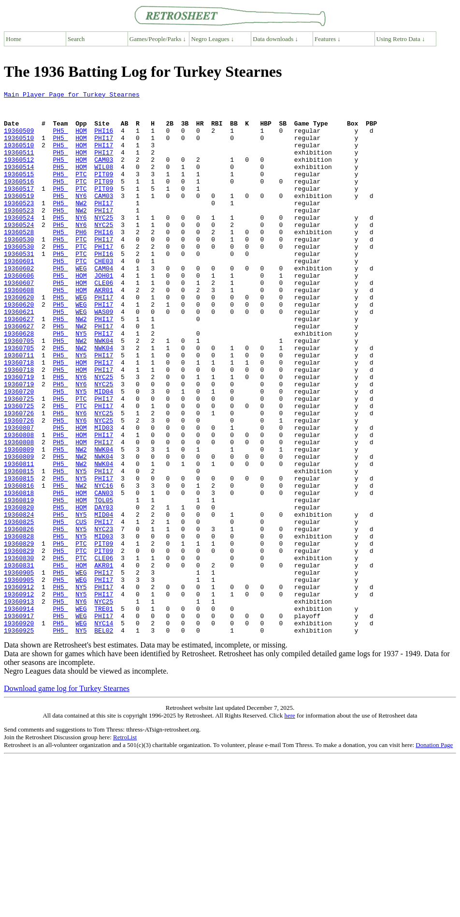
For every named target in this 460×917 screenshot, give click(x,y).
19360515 (19, 191)
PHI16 (103, 139)
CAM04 (103, 304)
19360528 (19, 260)
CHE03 (103, 295)
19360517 (19, 208)
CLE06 (103, 321)
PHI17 (103, 147)
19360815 (19, 547)
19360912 (19, 686)
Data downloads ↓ (275, 38)
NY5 (80, 382)
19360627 (19, 365)
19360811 (19, 539)
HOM (80, 139)
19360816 (19, 565)
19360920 (19, 730)
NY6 (80, 217)
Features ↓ (328, 38)
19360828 (19, 625)
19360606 (19, 313)
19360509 (19, 139)
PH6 (80, 260)
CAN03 (103, 573)
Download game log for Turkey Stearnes (66, 797)
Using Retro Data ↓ (400, 38)
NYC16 (103, 565)
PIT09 (103, 191)
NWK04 (103, 391)
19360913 (19, 704)
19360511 (19, 165)
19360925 (19, 738)
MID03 (103, 495)
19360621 (19, 356)
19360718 (19, 417)
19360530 (19, 269)
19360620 (19, 339)
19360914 (19, 712)
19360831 (19, 660)
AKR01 (103, 330)
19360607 (19, 321)
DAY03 (103, 591)
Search (76, 38)
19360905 (19, 669)
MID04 (103, 452)
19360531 (19, 286)
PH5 (60, 139)
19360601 (19, 295)
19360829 (19, 634)
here (289, 824)
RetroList (125, 845)
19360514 (19, 182)
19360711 (19, 408)
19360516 (19, 200)
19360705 (19, 391)
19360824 (19, 599)
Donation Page (434, 853)
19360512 (19, 173)
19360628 (19, 382)
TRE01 (103, 712)
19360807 (19, 495)
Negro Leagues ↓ (212, 38)
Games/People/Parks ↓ (157, 38)
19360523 (19, 226)
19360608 (19, 330)
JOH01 (103, 313)
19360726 (19, 478)
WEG (80, 304)
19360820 (19, 591)
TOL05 (103, 582)
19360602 (19, 304)
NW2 (80, 226)
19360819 (19, 582)
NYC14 (103, 730)
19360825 (19, 608)
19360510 (19, 147)
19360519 (19, 217)
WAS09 (103, 356)
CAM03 (103, 173)
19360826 (19, 617)
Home (13, 38)
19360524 (19, 243)
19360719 (19, 434)
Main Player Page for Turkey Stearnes (72, 95)
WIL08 (103, 182)
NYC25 (103, 243)
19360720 (19, 452)
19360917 (19, 721)
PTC (80, 191)
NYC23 (103, 617)
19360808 (19, 504)
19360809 (19, 521)
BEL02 (103, 738)
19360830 (19, 652)
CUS (80, 608)
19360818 (19, 573)
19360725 (19, 460)
